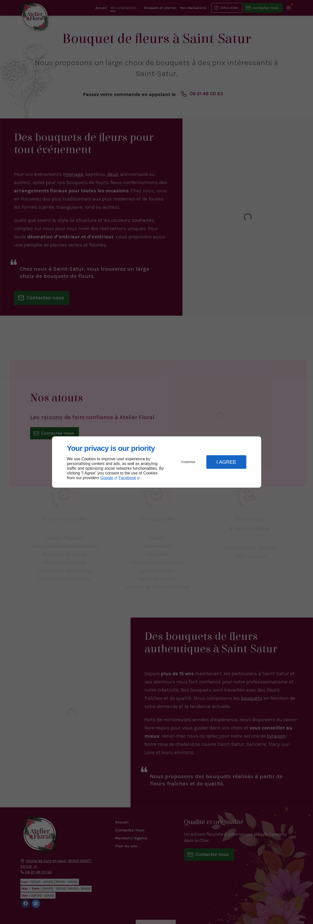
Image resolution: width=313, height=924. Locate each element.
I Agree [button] (226, 462)
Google (106, 478)
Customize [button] (188, 462)
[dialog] (156, 462)
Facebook (127, 478)
